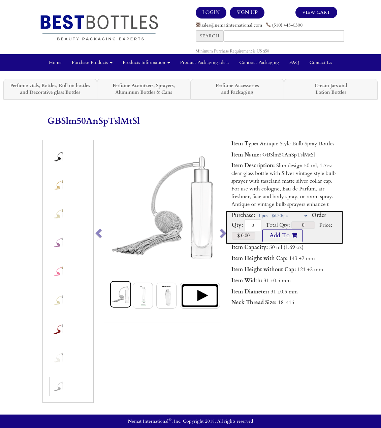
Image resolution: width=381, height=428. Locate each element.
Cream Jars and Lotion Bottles (331, 89)
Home (55, 62)
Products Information (146, 62)
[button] (110, 231)
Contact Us (320, 62)
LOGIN (211, 12)
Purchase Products (92, 62)
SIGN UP (246, 12)
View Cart (316, 12)
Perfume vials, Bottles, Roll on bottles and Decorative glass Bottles (50, 89)
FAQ (294, 62)
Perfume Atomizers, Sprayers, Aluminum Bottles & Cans (144, 89)
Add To (282, 235)
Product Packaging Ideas (204, 62)
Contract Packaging (259, 62)
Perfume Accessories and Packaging (237, 89)
